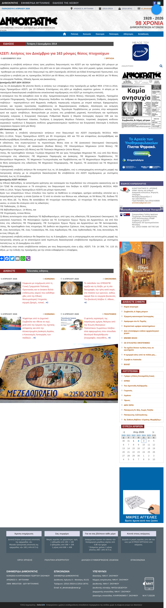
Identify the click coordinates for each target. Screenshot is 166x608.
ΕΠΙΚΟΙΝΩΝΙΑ (138, 560)
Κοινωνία (87, 34)
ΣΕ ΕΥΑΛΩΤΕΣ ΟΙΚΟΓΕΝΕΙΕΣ (137, 343)
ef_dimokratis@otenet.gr (151, 9)
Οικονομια (110, 279)
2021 (129, 435)
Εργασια (110, 58)
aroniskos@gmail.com (141, 203)
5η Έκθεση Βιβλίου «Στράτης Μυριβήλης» (142, 420)
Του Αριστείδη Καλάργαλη (135, 386)
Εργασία (22, 39)
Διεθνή (71, 39)
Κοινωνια (50, 279)
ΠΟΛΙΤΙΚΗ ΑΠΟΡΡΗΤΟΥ (57, 560)
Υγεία (49, 39)
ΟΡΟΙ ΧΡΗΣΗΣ (24, 560)
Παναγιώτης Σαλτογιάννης (135, 415)
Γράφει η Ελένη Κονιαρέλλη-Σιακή (139, 376)
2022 (134, 435)
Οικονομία (100, 34)
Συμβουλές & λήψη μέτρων (136, 311)
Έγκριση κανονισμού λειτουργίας (139, 316)
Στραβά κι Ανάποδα (132, 359)
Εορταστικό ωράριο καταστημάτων (139, 326)
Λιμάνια (127, 395)
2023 (139, 435)
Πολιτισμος (110, 314)
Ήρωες (127, 400)
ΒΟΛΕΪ (127, 364)
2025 (149, 435)
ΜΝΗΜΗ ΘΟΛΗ (130, 338)
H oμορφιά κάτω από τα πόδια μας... (140, 355)
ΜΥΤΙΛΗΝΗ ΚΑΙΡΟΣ (141, 479)
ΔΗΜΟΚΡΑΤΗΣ (10, 3)
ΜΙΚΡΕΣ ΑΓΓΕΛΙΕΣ (141, 516)
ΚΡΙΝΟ (127, 381)
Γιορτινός (128, 390)
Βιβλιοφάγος (36, 39)
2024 (144, 435)
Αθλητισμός (128, 34)
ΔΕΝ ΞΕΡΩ (129, 405)
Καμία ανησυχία (131, 307)
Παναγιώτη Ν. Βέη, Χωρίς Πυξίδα (138, 410)
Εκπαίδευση (143, 34)
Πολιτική (74, 34)
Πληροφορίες (84, 39)
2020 (124, 435)
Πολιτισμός (114, 34)
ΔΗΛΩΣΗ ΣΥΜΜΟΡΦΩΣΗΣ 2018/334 (99, 560)
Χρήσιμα (59, 39)
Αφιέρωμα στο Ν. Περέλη (135, 321)
